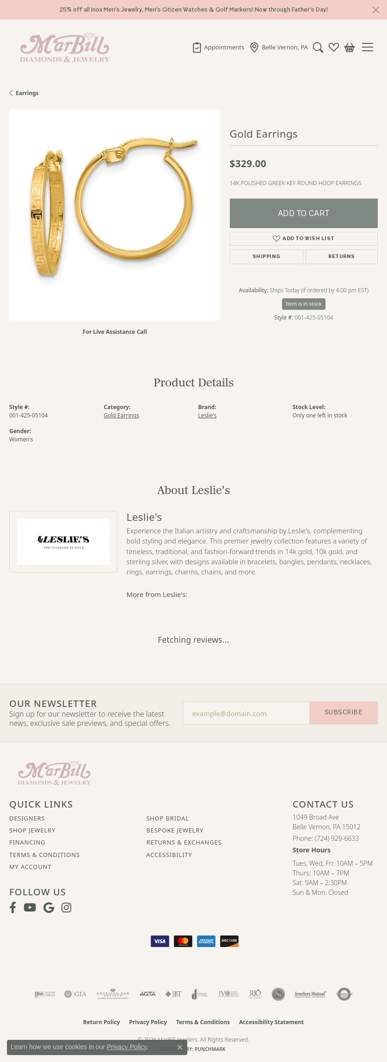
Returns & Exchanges (183, 842)
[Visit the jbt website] (174, 994)
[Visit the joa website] (200, 994)
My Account (30, 866)
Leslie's (207, 415)
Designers (27, 818)
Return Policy (101, 1022)
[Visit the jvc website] (229, 994)
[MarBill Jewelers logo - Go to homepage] (62, 47)
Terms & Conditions (44, 854)
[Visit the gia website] (75, 994)
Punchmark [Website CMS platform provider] (210, 1049)
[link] (218, 47)
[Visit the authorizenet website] (344, 994)
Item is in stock (304, 303)
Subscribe (343, 712)
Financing (27, 842)
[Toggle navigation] (371, 47)
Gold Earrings (121, 415)
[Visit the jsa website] (278, 994)
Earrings (27, 93)
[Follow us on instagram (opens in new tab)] (66, 907)
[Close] (375, 10)
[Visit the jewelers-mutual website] (310, 994)
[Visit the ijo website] (44, 994)
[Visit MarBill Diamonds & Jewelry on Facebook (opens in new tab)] (12, 907)
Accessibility (169, 854)
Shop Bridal (167, 818)
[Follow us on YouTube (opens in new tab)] (30, 907)
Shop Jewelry (32, 830)
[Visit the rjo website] (255, 994)
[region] (115, 214)
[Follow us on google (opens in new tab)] (48, 907)
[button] (318, 47)
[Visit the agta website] (147, 994)
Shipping (266, 256)
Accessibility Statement (271, 1022)
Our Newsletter (53, 703)
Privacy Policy (148, 1022)
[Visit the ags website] (113, 994)
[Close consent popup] (180, 1047)
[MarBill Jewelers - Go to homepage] (54, 772)
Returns (341, 256)
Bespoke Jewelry (174, 830)
